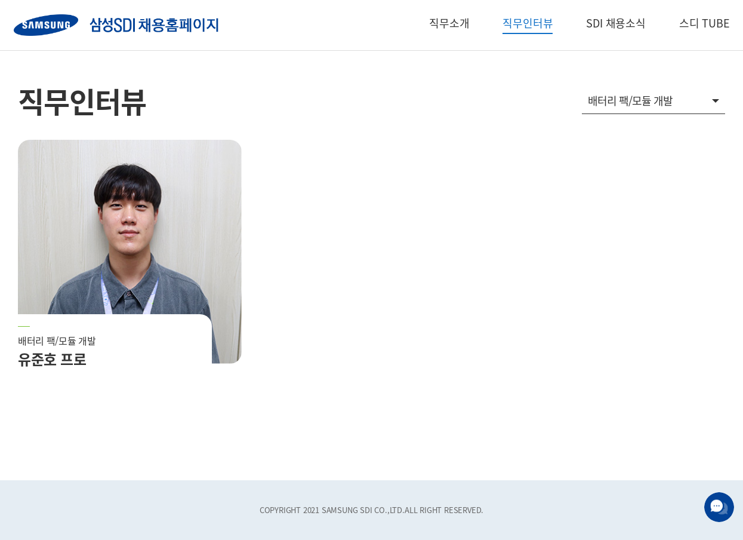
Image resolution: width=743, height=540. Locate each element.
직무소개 (449, 23)
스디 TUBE (704, 23)
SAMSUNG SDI (116, 25)
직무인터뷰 (527, 23)
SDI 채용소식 (615, 23)
